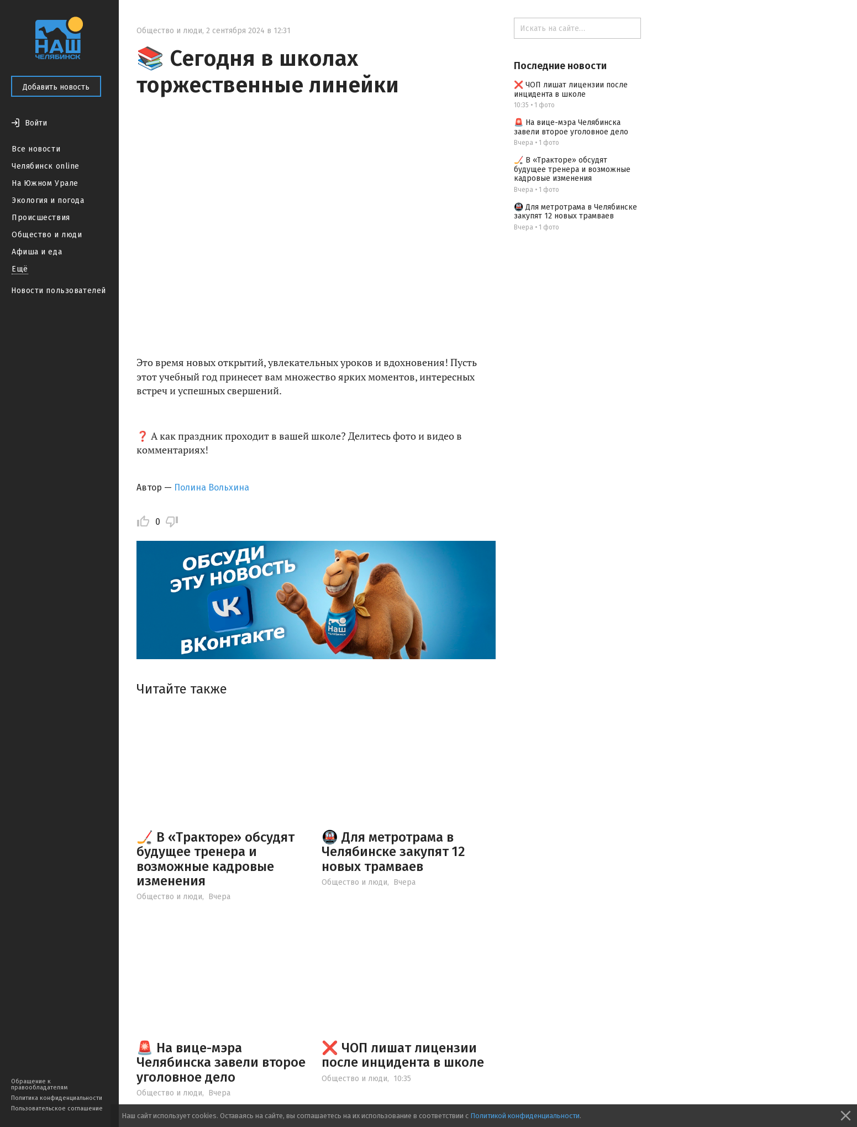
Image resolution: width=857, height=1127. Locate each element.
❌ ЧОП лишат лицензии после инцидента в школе (403, 1055)
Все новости (36, 149)
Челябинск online (46, 166)
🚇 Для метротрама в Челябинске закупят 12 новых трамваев (393, 851)
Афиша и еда (37, 252)
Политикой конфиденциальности (525, 1116)
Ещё (20, 269)
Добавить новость (56, 87)
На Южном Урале (45, 183)
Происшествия (41, 217)
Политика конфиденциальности (56, 1098)
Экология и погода (48, 200)
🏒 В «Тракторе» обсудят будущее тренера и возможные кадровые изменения (215, 859)
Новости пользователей (58, 290)
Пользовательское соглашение (57, 1108)
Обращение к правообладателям (39, 1084)
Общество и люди (47, 234)
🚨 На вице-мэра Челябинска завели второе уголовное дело (221, 1062)
